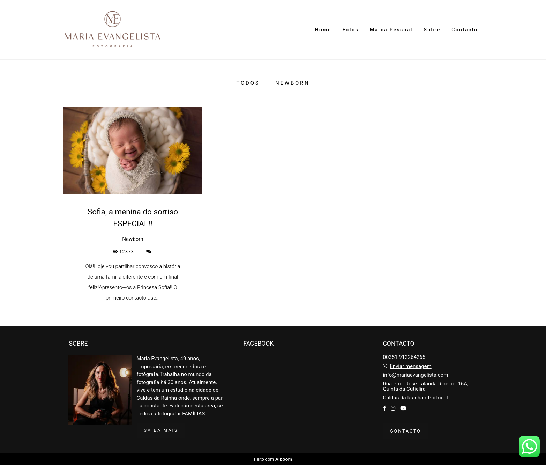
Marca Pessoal (391, 29)
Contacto (464, 29)
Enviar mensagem (411, 366)
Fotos (350, 29)
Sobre (432, 29)
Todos (248, 83)
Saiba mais (161, 430)
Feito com (273, 459)
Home (323, 29)
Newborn (292, 83)
